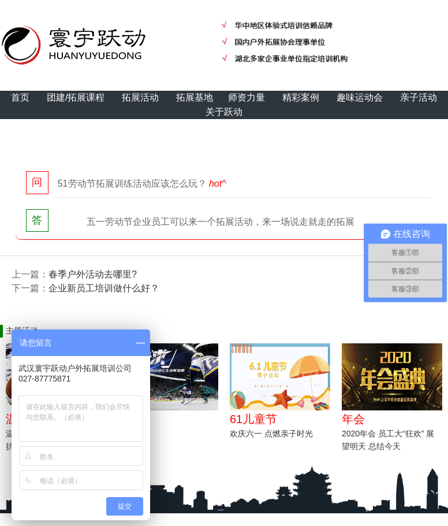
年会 (353, 419)
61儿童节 (253, 419)
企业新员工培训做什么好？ (103, 288)
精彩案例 (300, 97)
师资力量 (246, 97)
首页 (20, 97)
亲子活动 (418, 97)
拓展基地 (194, 97)
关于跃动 (224, 112)
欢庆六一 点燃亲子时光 (271, 433)
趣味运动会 (360, 97)
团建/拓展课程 (75, 97)
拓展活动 (140, 97)
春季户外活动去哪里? (92, 274)
